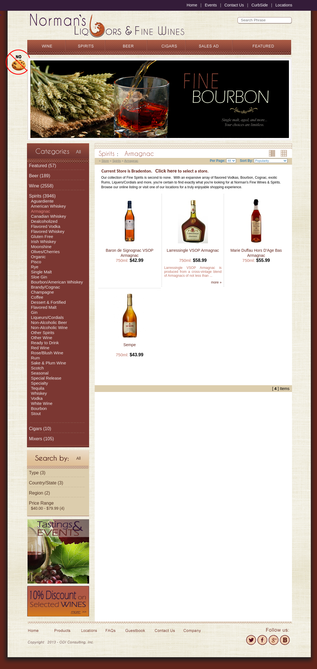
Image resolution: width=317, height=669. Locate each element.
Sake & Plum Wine (48, 362)
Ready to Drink (45, 342)
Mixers (35, 438)
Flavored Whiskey (47, 231)
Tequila (37, 388)
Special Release (46, 378)
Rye (35, 266)
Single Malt (41, 271)
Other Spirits (42, 332)
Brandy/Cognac (45, 287)
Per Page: (217, 161)
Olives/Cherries (45, 251)
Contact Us (234, 5)
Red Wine (40, 347)
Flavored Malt (43, 307)
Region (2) (39, 493)
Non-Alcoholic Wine (49, 327)
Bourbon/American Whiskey (57, 282)
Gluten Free (42, 236)
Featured (38, 165)
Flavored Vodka (45, 226)
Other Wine (41, 337)
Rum (35, 357)
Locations (283, 5)
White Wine (42, 403)
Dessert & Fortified (48, 302)
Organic (38, 256)
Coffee (37, 297)
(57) (42, 165)
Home (192, 5)
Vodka (37, 398)
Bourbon (39, 408)
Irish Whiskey (43, 241)
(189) (39, 175)
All (78, 151)
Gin (34, 312)
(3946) (42, 196)
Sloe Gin (39, 277)
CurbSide (260, 5)
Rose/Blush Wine (47, 352)
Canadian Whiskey (48, 216)
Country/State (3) (46, 482)
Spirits (35, 196)
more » (216, 282)
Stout (36, 413)
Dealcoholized (44, 221)
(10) (40, 428)
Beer (34, 175)
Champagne (42, 292)
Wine (34, 185)
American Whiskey (48, 206)
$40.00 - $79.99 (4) (47, 508)
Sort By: (246, 161)
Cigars (35, 428)
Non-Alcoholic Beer (49, 322)
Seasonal (40, 373)
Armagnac (40, 211)
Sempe (129, 345)
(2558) (41, 185)
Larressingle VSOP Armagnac (193, 250)
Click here (166, 171)
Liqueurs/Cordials (47, 317)
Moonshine (41, 246)
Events (211, 5)
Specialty (39, 383)
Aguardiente (42, 201)
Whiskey (39, 393)
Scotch (37, 368)
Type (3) (37, 472)
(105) (41, 438)
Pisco (36, 261)
